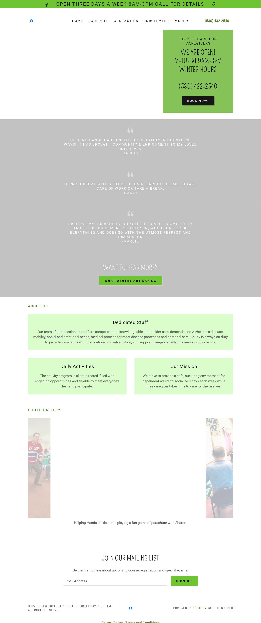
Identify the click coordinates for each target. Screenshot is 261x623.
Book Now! (198, 101)
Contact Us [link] (126, 21)
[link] (31, 21)
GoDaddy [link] (200, 600)
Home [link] (77, 21)
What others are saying (131, 280)
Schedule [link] (99, 21)
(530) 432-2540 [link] (217, 21)
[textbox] (115, 573)
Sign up (184, 573)
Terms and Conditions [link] (142, 615)
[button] (182, 21)
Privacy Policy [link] (112, 615)
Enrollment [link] (157, 21)
